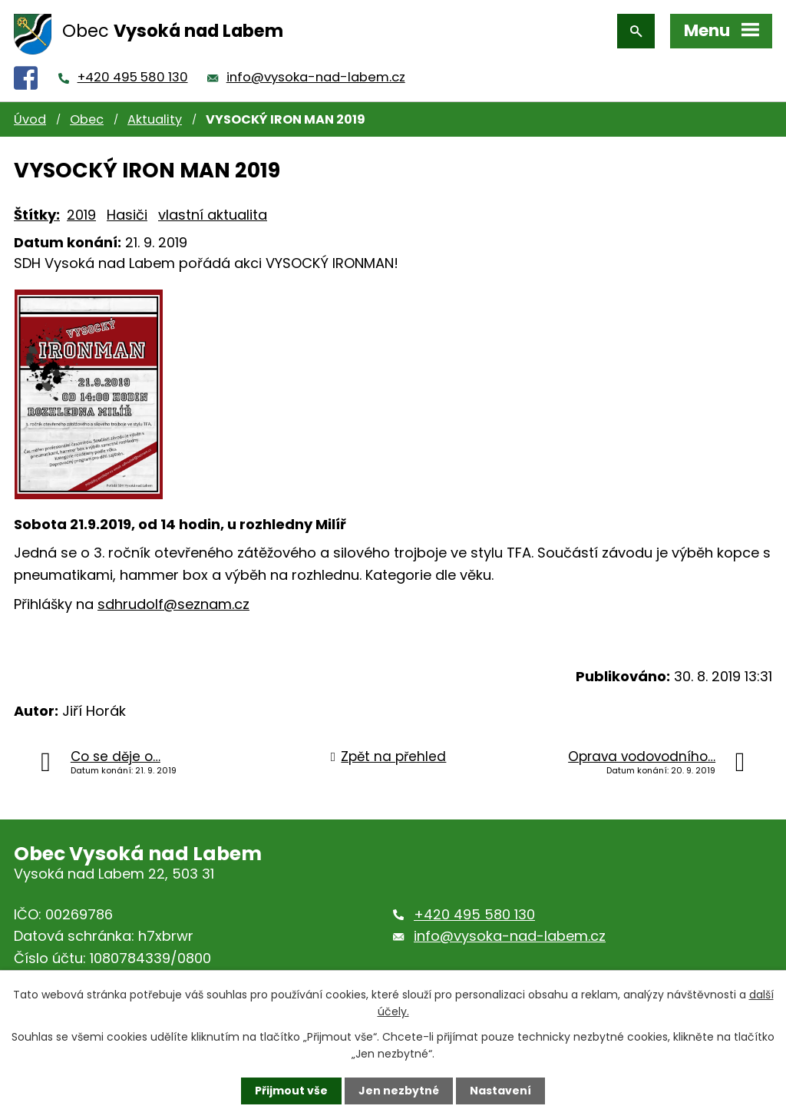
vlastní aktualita (212, 214)
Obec (87, 119)
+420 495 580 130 (133, 77)
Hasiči (127, 214)
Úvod (30, 119)
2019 (81, 214)
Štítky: (37, 214)
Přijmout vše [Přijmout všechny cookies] (291, 1090)
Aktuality (154, 119)
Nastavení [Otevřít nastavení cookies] (500, 1090)
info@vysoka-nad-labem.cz (315, 77)
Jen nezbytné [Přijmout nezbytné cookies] (398, 1090)
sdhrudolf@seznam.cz (173, 604)
